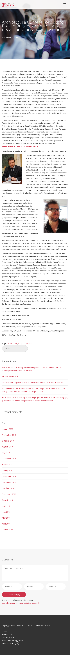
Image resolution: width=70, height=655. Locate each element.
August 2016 (7, 500)
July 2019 (6, 452)
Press (4, 631)
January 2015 (7, 529)
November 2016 (9, 482)
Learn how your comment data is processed (20, 603)
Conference (28, 343)
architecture (12, 343)
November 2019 (9, 435)
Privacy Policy (8, 637)
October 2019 (8, 441)
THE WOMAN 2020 (10, 376)
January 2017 (7, 470)
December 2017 (9, 458)
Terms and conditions (12, 640)
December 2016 (9, 476)
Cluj (20, 343)
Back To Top (10, 643)
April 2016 (6, 524)
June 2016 (6, 512)
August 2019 (7, 446)
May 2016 (6, 518)
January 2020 (7, 429)
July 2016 (6, 506)
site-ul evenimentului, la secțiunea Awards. (20, 146)
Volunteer (7, 634)
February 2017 (8, 464)
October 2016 (8, 488)
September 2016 (9, 494)
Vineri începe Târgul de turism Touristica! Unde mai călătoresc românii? (32, 382)
